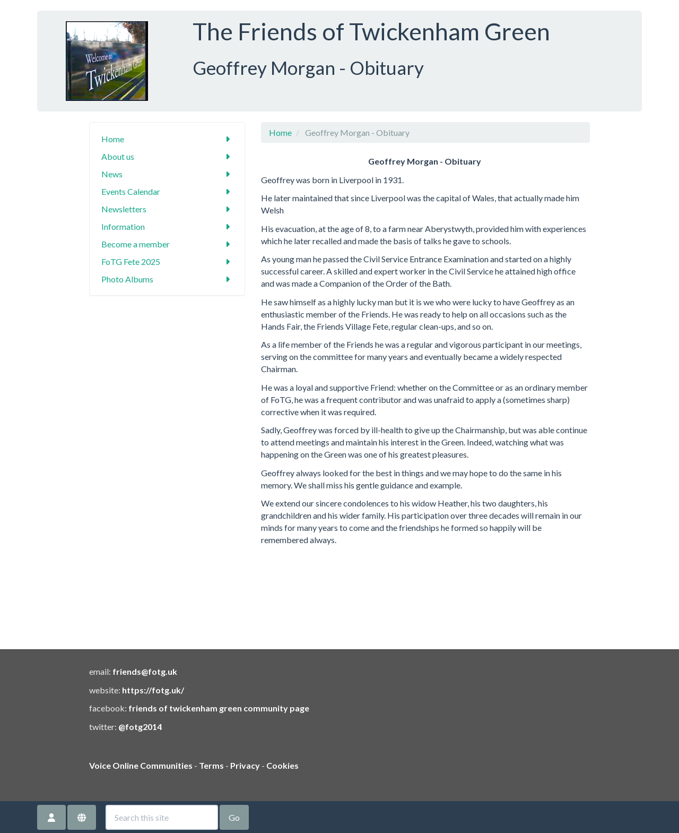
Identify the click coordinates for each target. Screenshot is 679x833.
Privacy (245, 765)
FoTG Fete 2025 (167, 261)
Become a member (167, 244)
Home (167, 139)
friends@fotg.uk (144, 671)
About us (167, 156)
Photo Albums (167, 279)
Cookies (282, 765)
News (167, 174)
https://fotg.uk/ (153, 690)
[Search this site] (162, 817)
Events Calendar (167, 191)
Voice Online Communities (141, 765)
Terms (211, 765)
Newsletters (167, 209)
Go (234, 817)
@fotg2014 (140, 727)
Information (167, 226)
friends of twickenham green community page (218, 708)
